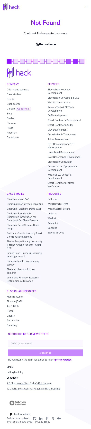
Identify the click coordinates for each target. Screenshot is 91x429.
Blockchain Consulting (60, 161)
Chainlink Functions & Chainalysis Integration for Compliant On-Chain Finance (22, 217)
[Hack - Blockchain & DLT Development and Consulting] (45, 72)
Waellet (52, 218)
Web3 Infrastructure (59, 102)
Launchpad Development (61, 152)
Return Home (45, 44)
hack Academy (20, 414)
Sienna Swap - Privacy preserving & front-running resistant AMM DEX (24, 245)
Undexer (52, 213)
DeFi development (57, 115)
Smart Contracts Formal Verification (61, 185)
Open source (14, 104)
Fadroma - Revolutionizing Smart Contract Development (24, 235)
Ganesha (52, 228)
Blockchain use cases (21, 291)
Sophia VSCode (56, 232)
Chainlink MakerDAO (18, 199)
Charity (11, 315)
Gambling (12, 325)
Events (10, 99)
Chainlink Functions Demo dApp (24, 208)
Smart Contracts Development (64, 120)
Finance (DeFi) (15, 301)
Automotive (13, 320)
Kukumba (53, 223)
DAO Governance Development (64, 157)
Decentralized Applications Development (62, 168)
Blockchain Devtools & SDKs (63, 97)
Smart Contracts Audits (61, 125)
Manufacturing (15, 296)
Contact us (13, 137)
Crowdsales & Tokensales (62, 134)
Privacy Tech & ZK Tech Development (61, 109)
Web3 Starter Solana (59, 208)
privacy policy (63, 359)
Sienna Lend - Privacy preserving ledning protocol (24, 255)
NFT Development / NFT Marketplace (61, 146)
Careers (11, 108)
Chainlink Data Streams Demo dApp (23, 227)
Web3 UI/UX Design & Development (59, 176)
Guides (10, 118)
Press (10, 128)
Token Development (59, 139)
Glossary (11, 123)
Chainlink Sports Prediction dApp (25, 204)
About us (12, 132)
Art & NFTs (13, 306)
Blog (9, 113)
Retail (10, 311)
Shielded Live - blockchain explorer (21, 271)
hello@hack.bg (15, 372)
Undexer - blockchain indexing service (23, 263)
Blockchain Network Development (59, 91)
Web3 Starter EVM (58, 204)
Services (53, 84)
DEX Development (58, 129)
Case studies (14, 94)
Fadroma (52, 199)
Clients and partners (18, 89)
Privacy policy (42, 421)
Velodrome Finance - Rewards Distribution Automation (23, 279)
